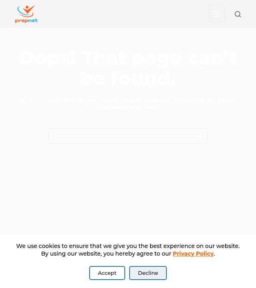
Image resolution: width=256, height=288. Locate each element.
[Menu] (217, 14)
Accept (107, 273)
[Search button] (200, 136)
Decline (148, 273)
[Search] (238, 14)
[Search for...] (120, 136)
